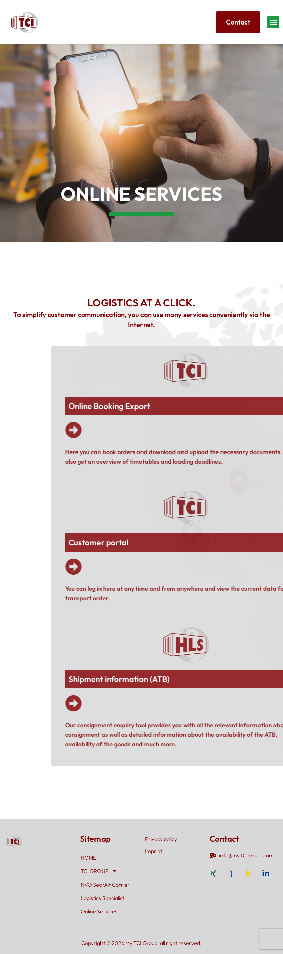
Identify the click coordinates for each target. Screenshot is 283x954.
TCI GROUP (99, 871)
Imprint (153, 851)
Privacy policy (161, 839)
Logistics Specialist (102, 898)
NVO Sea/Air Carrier (105, 884)
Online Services (99, 911)
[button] (273, 22)
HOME (88, 857)
